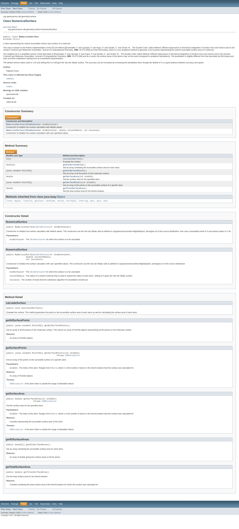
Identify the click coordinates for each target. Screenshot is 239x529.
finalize (27, 204)
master (9, 87)
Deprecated (45, 3)
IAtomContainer (33, 125)
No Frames (42, 8)
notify (60, 204)
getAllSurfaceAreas (73, 167)
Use (30, 3)
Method (31, 12)
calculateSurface (72, 160)
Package (14, 3)
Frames (31, 8)
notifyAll (71, 204)
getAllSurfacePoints (73, 173)
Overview (5, 3)
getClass (39, 204)
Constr (24, 12)
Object (16, 39)
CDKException (72, 363)
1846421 (10, 80)
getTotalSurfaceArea (73, 191)
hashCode (50, 204)
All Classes (57, 8)
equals (17, 204)
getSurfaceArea (71, 179)
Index (54, 3)
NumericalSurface (15, 125)
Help (61, 3)
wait (92, 204)
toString (83, 204)
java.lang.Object (10, 27)
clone (9, 204)
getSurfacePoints (72, 185)
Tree (36, 3)
